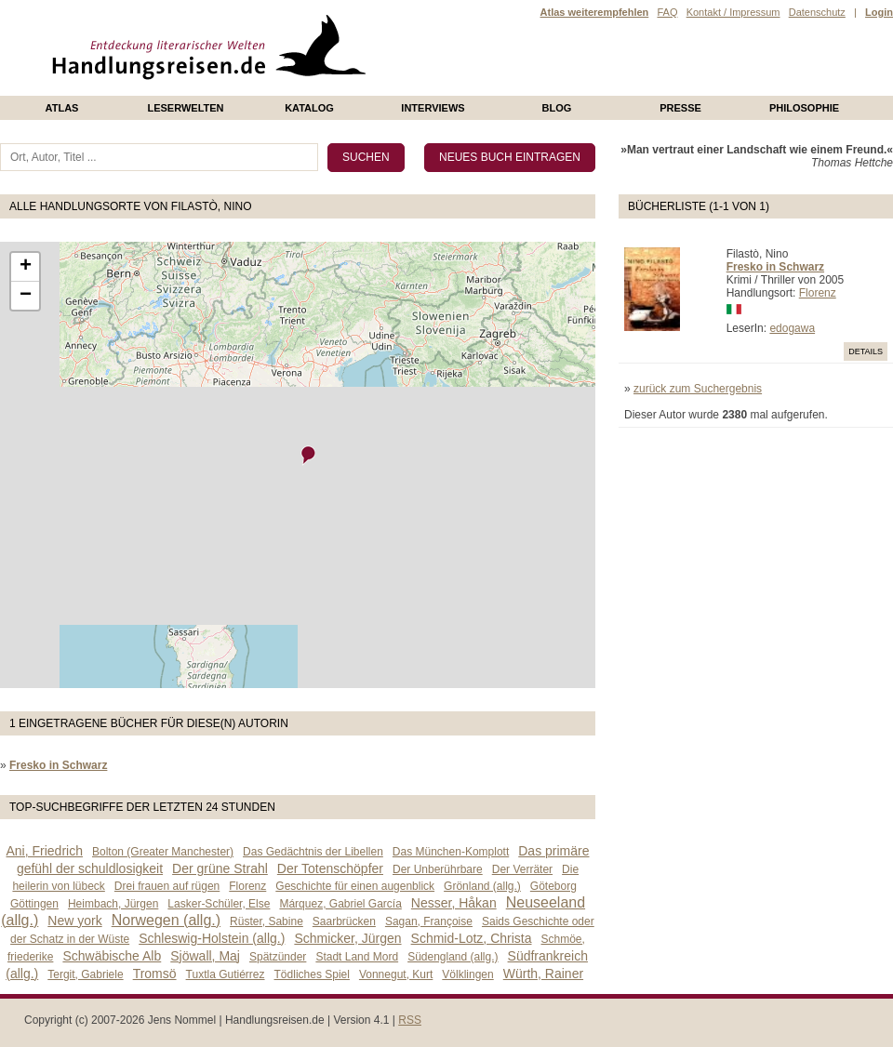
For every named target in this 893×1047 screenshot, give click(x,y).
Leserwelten (185, 107)
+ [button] (26, 267)
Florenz (817, 292)
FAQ (667, 12)
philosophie (804, 107)
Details (865, 351)
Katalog (309, 107)
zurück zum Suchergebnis (697, 388)
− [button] (26, 296)
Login (879, 12)
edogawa (792, 328)
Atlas (62, 107)
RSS (409, 1020)
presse (680, 107)
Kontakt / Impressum (733, 12)
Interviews (432, 107)
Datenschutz (817, 12)
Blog (557, 107)
